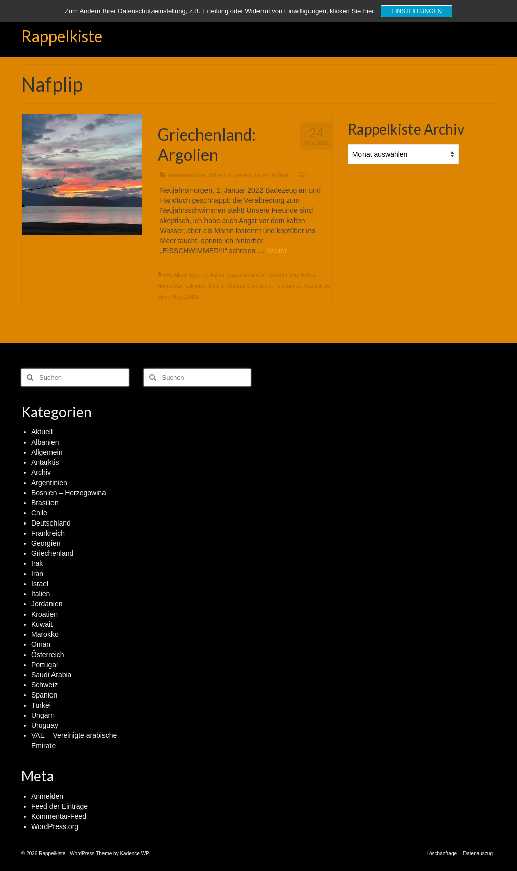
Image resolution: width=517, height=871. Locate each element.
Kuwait (42, 624)
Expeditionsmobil (246, 275)
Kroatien (44, 614)
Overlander (259, 286)
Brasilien (45, 503)
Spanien (44, 695)
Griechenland (271, 175)
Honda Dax (170, 286)
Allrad (180, 275)
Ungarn (43, 715)
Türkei (41, 705)
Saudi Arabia (51, 675)
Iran (37, 574)
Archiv (41, 472)
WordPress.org (54, 826)
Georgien (46, 543)
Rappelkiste (61, 36)
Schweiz (44, 685)
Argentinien (49, 482)
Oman (40, 644)
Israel (39, 584)
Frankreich (48, 533)
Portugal (44, 665)
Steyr (163, 297)
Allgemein (240, 175)
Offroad (235, 286)
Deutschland (51, 523)
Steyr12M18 (185, 297)
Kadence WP (134, 853)
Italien (40, 594)
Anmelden (47, 796)
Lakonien (195, 286)
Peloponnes (287, 286)
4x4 (167, 275)
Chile (39, 513)
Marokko (45, 634)
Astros (217, 275)
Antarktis (45, 462)
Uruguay (44, 725)
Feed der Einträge (59, 806)
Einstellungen (416, 11)
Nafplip (216, 286)
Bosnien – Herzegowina (68, 493)
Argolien (198, 275)
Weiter (277, 251)
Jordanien (47, 604)
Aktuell (216, 175)
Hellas (308, 275)
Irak (37, 563)
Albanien (45, 442)
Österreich (47, 654)
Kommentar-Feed (58, 816)
